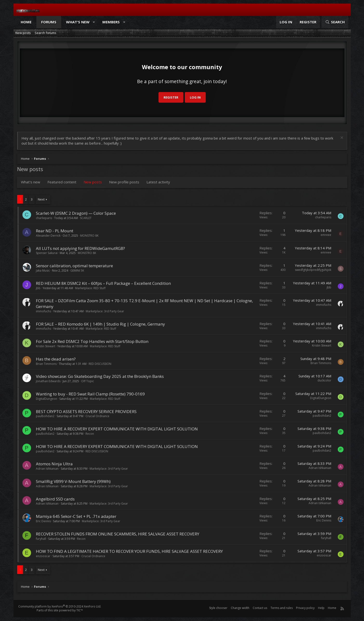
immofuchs (43, 311)
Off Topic (87, 381)
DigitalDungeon (46, 399)
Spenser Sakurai (47, 253)
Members (111, 22)
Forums (48, 22)
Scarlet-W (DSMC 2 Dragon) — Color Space (76, 213)
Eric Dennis (43, 521)
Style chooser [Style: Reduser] (218, 608)
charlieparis (44, 218)
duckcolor (324, 380)
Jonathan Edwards (48, 381)
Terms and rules (282, 608)
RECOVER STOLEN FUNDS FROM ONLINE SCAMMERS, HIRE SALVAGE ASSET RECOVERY (117, 534)
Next (41, 199)
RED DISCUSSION (100, 364)
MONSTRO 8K (89, 236)
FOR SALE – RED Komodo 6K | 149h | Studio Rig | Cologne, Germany (100, 324)
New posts (23, 33)
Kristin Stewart (45, 346)
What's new (78, 22)
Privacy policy (305, 608)
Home (26, 22)
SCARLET (86, 218)
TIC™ (79, 610)
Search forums (45, 33)
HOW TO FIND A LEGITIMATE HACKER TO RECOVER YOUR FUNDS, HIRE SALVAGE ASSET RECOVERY (129, 551)
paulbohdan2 (45, 416)
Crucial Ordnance (97, 416)
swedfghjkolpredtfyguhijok (313, 270)
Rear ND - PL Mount (54, 231)
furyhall (41, 539)
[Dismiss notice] (341, 138)
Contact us (260, 608)
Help (321, 608)
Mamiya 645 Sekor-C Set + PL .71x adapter (76, 516)
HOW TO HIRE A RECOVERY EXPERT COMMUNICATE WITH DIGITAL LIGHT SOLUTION (117, 429)
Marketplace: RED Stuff (90, 288)
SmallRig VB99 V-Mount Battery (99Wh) (73, 481)
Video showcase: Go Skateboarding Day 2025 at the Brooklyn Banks (100, 376)
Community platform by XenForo (59, 606)
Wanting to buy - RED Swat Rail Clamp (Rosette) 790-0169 (90, 394)
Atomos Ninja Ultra (54, 464)
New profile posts (124, 182)
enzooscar (43, 556)
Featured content (61, 182)
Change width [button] (240, 608)
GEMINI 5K (77, 270)
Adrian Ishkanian (47, 469)
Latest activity (158, 182)
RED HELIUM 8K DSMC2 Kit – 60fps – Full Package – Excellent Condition (103, 283)
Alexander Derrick (48, 236)
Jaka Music (43, 270)
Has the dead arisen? (56, 359)
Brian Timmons (46, 364)
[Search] (335, 22)
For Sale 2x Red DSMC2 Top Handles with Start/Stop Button (92, 341)
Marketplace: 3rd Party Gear (105, 311)
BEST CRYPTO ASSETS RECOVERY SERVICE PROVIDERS (86, 411)
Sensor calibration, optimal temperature (74, 265)
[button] (94, 22)
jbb (38, 288)
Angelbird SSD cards (55, 499)
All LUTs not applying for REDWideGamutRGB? (80, 248)
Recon (90, 434)
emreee (326, 235)
